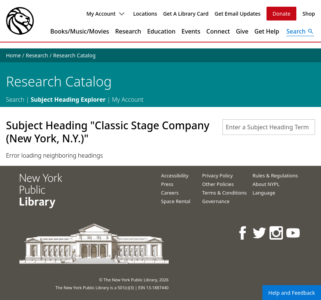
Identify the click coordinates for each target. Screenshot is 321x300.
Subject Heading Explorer (68, 99)
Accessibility (174, 175)
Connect (218, 31)
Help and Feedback (291, 292)
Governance (216, 201)
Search (15, 99)
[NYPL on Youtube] (293, 232)
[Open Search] (300, 31)
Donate (281, 13)
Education (161, 31)
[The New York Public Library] (20, 21)
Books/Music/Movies (79, 31)
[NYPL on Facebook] (243, 232)
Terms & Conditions (224, 192)
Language (264, 192)
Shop (308, 13)
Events (190, 31)
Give (242, 31)
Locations (145, 13)
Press (167, 184)
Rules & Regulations (275, 175)
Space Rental (175, 201)
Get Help (267, 31)
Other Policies (218, 184)
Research (128, 31)
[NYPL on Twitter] (260, 232)
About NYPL (266, 184)
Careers (170, 192)
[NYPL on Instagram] (276, 232)
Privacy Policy (217, 175)
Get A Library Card (186, 13)
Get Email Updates (238, 13)
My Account (105, 13)
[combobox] (268, 127)
